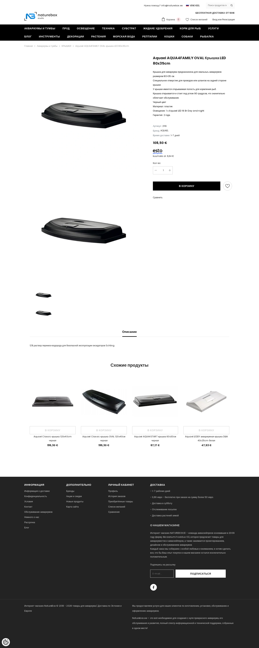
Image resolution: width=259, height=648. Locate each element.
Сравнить (157, 197)
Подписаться (216, 574)
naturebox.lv (139, 638)
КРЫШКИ (66, 45)
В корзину (186, 186)
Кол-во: (157, 163)
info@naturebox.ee (172, 5)
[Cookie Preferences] (6, 642)
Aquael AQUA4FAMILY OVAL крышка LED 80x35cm (102, 45)
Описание (129, 332)
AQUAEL (164, 130)
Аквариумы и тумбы (47, 45)
